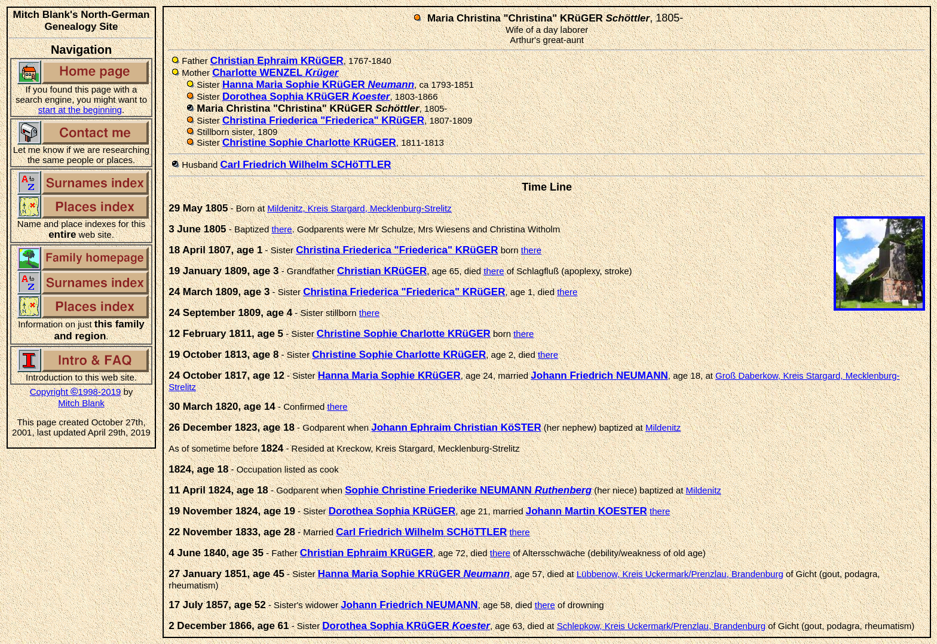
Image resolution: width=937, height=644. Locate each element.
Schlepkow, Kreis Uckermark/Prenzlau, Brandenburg (661, 626)
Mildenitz (663, 427)
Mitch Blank (81, 403)
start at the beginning (80, 110)
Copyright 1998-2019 (75, 392)
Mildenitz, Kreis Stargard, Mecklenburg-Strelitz (359, 208)
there (281, 229)
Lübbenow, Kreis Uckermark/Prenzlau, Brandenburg (680, 574)
